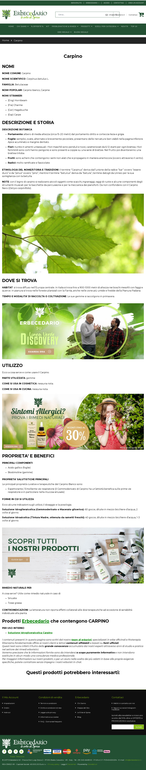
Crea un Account (136, 3)
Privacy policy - (54, 764)
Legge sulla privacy (48, 712)
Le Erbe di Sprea (83, 712)
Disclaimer (71, 764)
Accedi (106, 3)
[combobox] (87, 14)
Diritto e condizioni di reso (50, 708)
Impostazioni (9, 703)
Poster (12, 756)
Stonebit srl (92, 764)
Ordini (6, 708)
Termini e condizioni (48, 703)
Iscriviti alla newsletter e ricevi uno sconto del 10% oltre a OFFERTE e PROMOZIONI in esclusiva (127, 718)
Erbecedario (91, 3)
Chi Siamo (81, 703)
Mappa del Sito (83, 708)
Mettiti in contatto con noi (124, 703)
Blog (79, 717)
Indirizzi (7, 712)
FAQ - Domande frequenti (51, 721)
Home (5, 40)
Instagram (131, 708)
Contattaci (119, 3)
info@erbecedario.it (133, 760)
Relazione (20, 756)
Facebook (115, 709)
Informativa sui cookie (49, 717)
